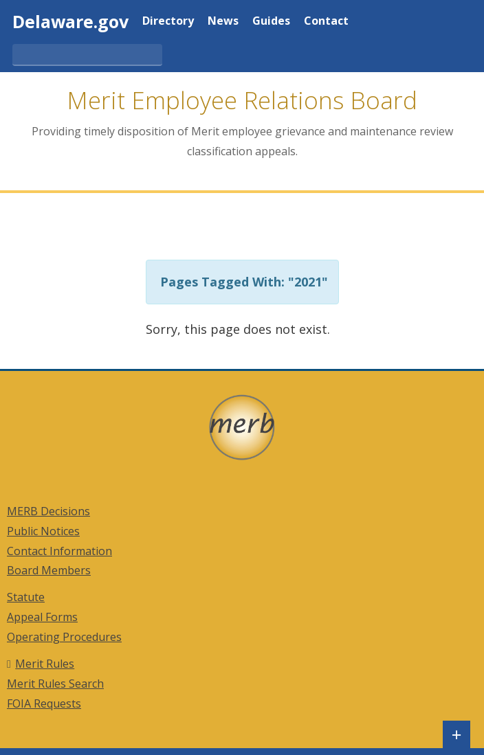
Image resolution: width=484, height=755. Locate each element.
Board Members (49, 570)
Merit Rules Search (55, 683)
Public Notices (43, 531)
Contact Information (59, 551)
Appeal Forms (42, 616)
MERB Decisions (48, 511)
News (223, 21)
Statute (26, 597)
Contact (326, 21)
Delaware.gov (70, 21)
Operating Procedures (64, 636)
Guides (271, 21)
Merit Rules (44, 663)
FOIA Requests (44, 703)
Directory (168, 21)
